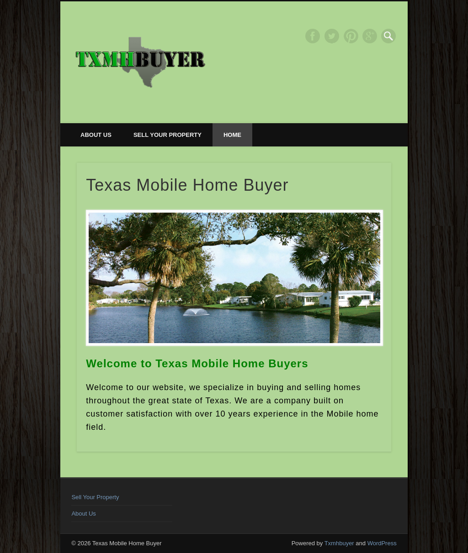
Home (232, 134)
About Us (96, 134)
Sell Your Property (167, 134)
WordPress (382, 543)
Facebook (312, 36)
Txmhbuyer (339, 543)
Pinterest (351, 36)
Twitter (331, 36)
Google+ (369, 36)
